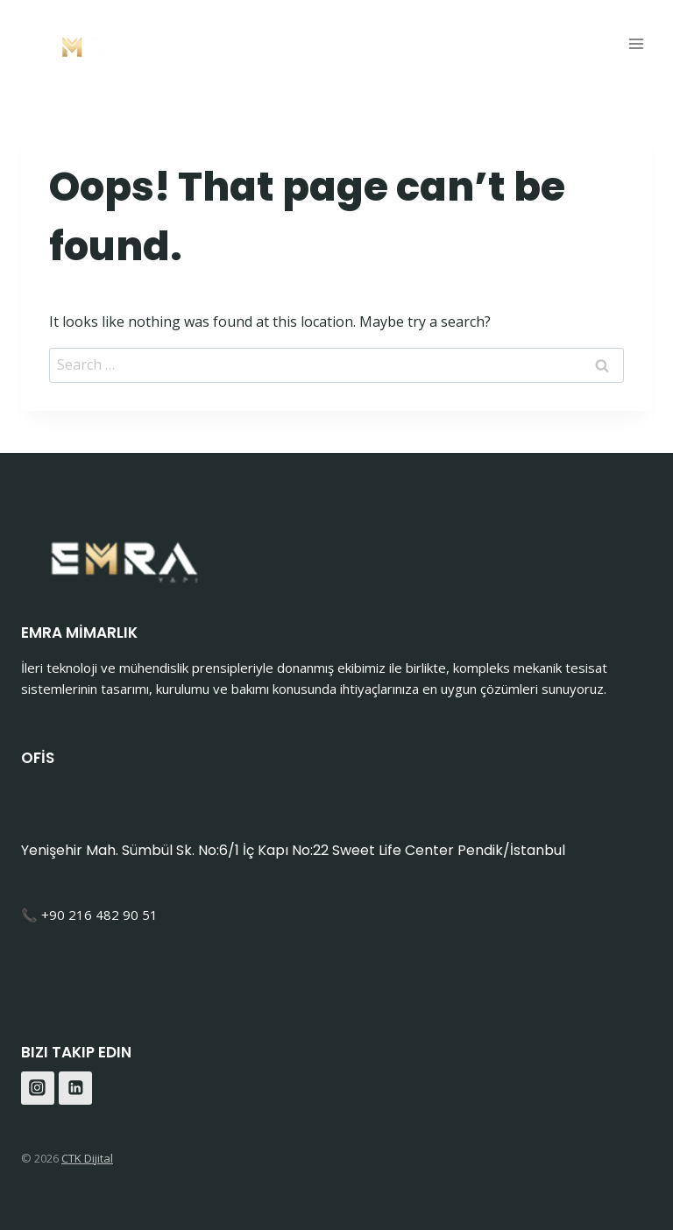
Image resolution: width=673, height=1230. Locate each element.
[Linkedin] (75, 1088)
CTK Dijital (87, 1158)
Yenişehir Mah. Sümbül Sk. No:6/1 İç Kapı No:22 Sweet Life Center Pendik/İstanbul (293, 850)
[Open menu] (636, 43)
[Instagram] (37, 1088)
